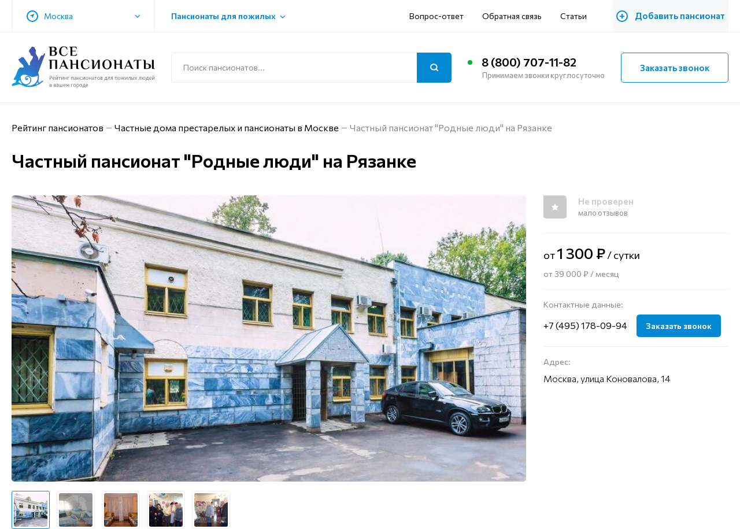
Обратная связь (517, 16)
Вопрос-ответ (442, 16)
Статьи (579, 16)
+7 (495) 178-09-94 (585, 325)
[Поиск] (434, 68)
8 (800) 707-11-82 (529, 62)
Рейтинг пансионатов (58, 127)
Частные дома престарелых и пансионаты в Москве (227, 127)
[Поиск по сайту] (311, 68)
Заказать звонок (674, 67)
